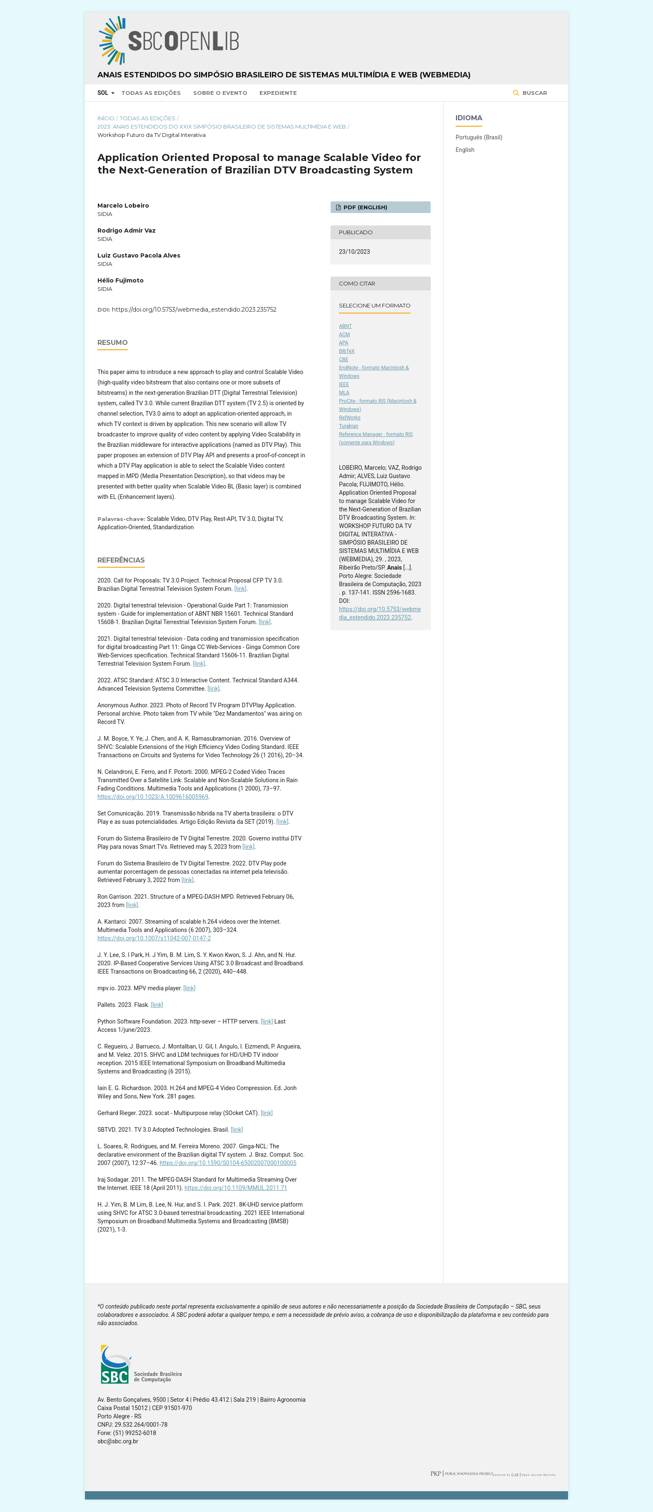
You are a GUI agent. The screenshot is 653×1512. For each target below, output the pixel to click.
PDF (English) (364, 207)
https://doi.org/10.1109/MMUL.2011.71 (235, 1188)
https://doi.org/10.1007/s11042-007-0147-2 (154, 938)
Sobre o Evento (220, 92)
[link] (240, 588)
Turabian (348, 426)
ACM (344, 334)
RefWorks (350, 418)
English (465, 149)
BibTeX (347, 351)
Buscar (534, 92)
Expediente (278, 92)
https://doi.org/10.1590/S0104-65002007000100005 (228, 1163)
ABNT (345, 326)
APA (343, 343)
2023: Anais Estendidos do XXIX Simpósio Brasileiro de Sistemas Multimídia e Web (221, 126)
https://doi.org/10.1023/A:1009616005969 (152, 796)
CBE (343, 359)
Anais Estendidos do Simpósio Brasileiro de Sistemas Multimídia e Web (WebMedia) (284, 74)
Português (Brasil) (479, 137)
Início (106, 118)
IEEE (344, 384)
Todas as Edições (151, 92)
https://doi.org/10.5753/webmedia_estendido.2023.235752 (194, 309)
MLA (344, 393)
